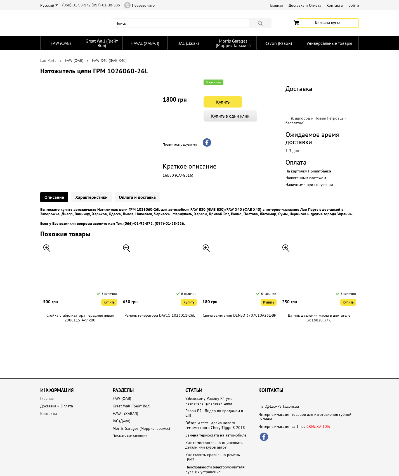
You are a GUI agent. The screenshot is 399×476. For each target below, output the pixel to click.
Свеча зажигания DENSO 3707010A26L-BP (239, 315)
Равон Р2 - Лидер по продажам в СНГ (214, 413)
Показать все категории (130, 435)
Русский (49, 5)
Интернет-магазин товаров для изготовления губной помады (304, 416)
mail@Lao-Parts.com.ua (278, 406)
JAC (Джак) (189, 43)
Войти (353, 5)
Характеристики (91, 197)
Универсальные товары (329, 43)
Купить (223, 102)
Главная (276, 5)
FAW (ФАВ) (61, 43)
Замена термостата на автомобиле (215, 435)
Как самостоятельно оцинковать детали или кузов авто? (214, 445)
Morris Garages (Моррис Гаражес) (233, 43)
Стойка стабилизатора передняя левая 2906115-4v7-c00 (80, 318)
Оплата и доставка (137, 197)
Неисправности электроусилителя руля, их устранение (215, 469)
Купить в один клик (230, 116)
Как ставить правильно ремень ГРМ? (212, 457)
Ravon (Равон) (278, 43)
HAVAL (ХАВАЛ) (145, 43)
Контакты (335, 5)
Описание (54, 197)
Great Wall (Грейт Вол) (102, 43)
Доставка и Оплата (305, 5)
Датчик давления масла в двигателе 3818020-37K (319, 318)
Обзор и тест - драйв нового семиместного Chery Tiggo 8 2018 (215, 425)
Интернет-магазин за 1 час (294, 426)
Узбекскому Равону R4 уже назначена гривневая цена (208, 401)
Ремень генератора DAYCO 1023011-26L (159, 315)
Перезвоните (139, 5)
